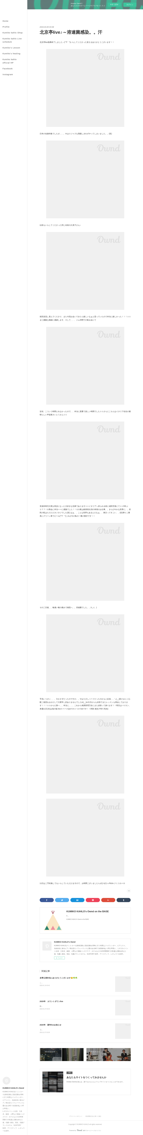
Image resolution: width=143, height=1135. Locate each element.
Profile (6, 27)
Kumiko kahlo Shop (13, 33)
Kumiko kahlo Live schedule (12, 40)
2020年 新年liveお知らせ (50, 1025)
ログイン (129, 5)
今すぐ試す (114, 4)
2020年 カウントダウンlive (51, 1001)
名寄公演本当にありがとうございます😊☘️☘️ (58, 978)
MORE (6, 48)
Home (5, 21)
